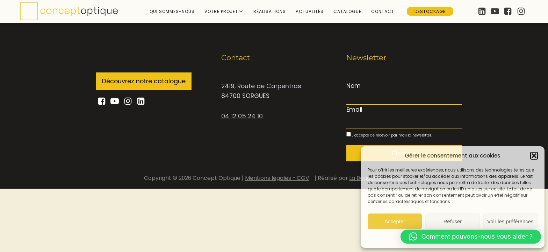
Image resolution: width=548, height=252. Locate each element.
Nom (353, 86)
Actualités (310, 11)
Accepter (394, 221)
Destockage (430, 11)
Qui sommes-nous (172, 11)
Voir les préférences (510, 221)
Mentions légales (269, 178)
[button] (534, 155)
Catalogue (347, 11)
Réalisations (269, 11)
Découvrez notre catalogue (144, 81)
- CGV (301, 178)
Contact (382, 11)
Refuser (453, 221)
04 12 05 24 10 (242, 116)
